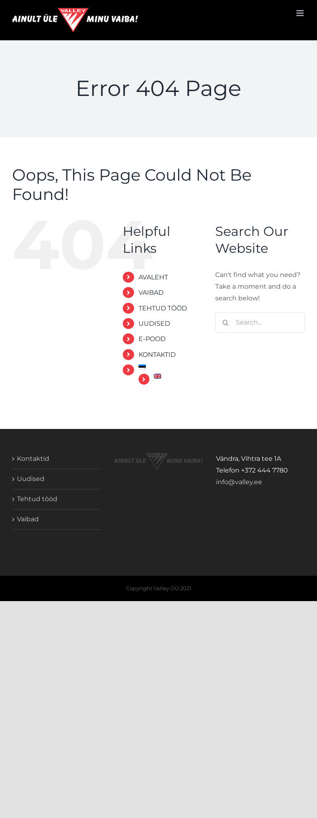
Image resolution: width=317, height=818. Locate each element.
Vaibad (28, 519)
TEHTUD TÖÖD (163, 308)
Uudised (30, 479)
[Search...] (260, 322)
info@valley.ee (239, 482)
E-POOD (152, 339)
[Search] (225, 322)
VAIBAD (151, 292)
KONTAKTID (157, 354)
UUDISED (154, 323)
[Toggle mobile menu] (300, 13)
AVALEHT (153, 277)
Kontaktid (33, 458)
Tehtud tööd (37, 499)
